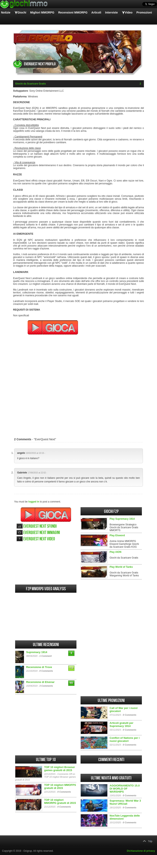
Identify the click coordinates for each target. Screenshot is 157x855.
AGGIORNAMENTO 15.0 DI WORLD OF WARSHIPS (125, 788)
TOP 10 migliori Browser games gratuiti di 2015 (59, 769)
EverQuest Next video (39, 539)
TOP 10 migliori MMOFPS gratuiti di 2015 (60, 786)
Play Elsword (117, 535)
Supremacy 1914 (36, 652)
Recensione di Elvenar (40, 682)
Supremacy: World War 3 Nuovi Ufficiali (125, 802)
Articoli (96, 12)
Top (150, 841)
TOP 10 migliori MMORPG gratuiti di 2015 (60, 801)
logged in (33, 501)
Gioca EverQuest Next (46, 514)
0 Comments (46, 671)
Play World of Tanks (121, 566)
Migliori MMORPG (42, 12)
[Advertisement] (78, 384)
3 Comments (46, 686)
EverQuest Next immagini (41, 532)
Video (128, 12)
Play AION (115, 552)
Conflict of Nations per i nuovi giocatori (125, 739)
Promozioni (144, 12)
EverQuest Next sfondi (40, 526)
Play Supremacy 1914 (122, 518)
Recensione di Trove (39, 667)
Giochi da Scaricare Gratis (30, 83)
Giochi (21, 12)
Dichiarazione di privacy (141, 850)
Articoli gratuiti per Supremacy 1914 (121, 724)
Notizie (5, 12)
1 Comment (45, 656)
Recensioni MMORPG (72, 12)
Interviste (111, 12)
